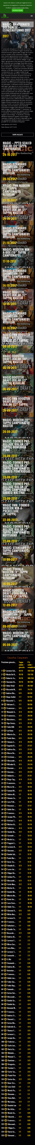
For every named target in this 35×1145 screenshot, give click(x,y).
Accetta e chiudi (17, 10)
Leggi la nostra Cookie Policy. (20, 8)
